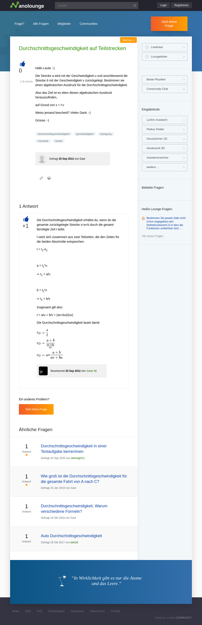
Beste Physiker (156, 79)
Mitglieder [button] (64, 23)
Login (163, 5)
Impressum (77, 611)
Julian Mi (91, 370)
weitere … (153, 167)
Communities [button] (89, 23)
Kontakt (115, 611)
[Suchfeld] (96, 5)
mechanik (43, 141)
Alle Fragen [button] (41, 23)
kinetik (58, 141)
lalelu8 (74, 542)
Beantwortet (58, 370)
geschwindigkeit (84, 134)
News (15, 611)
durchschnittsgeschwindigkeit (53, 134)
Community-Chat (157, 88)
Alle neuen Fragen (152, 236)
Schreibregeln (56, 611)
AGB (28, 611)
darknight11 (78, 458)
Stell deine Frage (169, 23)
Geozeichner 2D (157, 138)
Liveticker (157, 47)
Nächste (128, 40)
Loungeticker (159, 56)
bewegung (106, 134)
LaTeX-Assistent (157, 119)
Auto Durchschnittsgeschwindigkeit (71, 536)
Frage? (19, 23)
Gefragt (53, 158)
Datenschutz (97, 611)
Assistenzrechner (158, 157)
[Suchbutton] (134, 5)
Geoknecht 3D (156, 148)
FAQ (39, 611)
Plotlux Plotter (155, 129)
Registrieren (181, 5)
